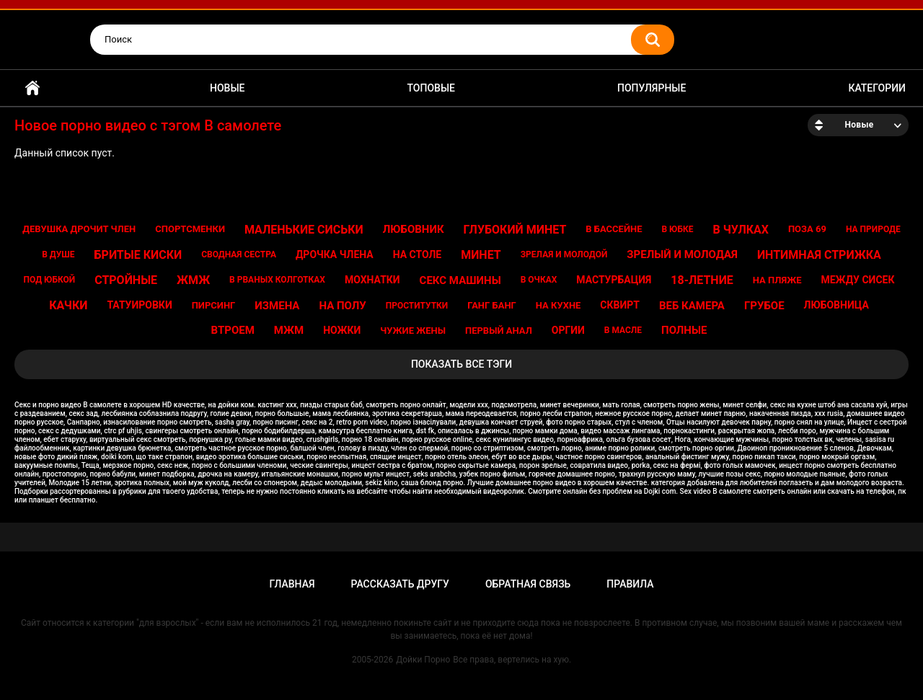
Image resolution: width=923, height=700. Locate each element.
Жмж (193, 280)
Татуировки (139, 305)
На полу (342, 305)
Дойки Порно (423, 660)
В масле (623, 330)
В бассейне (614, 228)
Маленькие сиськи (303, 229)
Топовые (431, 88)
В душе (58, 254)
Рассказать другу (400, 584)
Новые (227, 88)
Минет (481, 255)
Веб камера (692, 305)
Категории (877, 88)
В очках (539, 280)
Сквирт (620, 305)
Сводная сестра (238, 254)
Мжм (289, 330)
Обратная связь (527, 584)
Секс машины (460, 280)
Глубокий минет (515, 229)
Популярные (651, 88)
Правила (629, 584)
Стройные (125, 280)
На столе (417, 254)
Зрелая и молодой (564, 254)
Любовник (413, 229)
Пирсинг (214, 305)
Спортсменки (190, 228)
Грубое (764, 305)
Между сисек (857, 279)
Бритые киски (138, 255)
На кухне (558, 305)
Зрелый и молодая (682, 254)
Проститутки (417, 306)
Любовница (836, 305)
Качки (68, 305)
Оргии (568, 330)
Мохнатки (372, 279)
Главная (32, 88)
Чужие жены (413, 330)
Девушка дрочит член (79, 228)
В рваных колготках (277, 280)
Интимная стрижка (819, 255)
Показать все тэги (461, 364)
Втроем (233, 330)
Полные (684, 330)
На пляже (777, 280)
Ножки (342, 330)
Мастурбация (613, 279)
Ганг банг (491, 305)
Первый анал (498, 330)
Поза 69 (807, 228)
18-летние (702, 280)
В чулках (740, 229)
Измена (277, 305)
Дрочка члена (335, 254)
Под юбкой (50, 280)
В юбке (677, 229)
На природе (873, 229)
